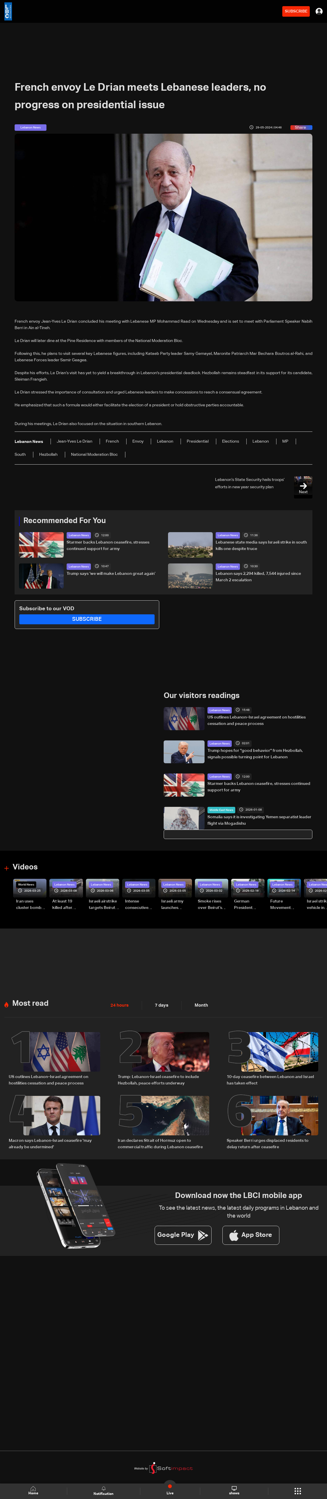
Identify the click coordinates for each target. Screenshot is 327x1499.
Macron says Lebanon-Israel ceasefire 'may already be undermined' (50, 1143)
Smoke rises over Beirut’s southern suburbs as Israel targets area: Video (210, 905)
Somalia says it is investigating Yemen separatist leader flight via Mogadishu (259, 820)
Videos (25, 867)
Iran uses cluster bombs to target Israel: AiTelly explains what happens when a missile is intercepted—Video (31, 905)
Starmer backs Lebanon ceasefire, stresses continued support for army (108, 545)
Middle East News (221, 809)
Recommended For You (64, 521)
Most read (30, 1003)
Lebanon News (79, 535)
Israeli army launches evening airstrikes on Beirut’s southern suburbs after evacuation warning (174, 905)
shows (234, 1490)
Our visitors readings (202, 696)
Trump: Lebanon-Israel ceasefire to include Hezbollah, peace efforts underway (158, 1080)
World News (26, 884)
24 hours (118, 1005)
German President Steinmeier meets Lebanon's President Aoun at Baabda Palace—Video (249, 905)
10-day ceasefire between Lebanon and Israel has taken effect (270, 1080)
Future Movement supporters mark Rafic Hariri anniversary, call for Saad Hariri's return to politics (283, 905)
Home (34, 1491)
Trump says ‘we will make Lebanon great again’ (111, 573)
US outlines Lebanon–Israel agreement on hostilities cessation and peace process (256, 720)
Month (199, 1005)
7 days (160, 1005)
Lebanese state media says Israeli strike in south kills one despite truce (261, 545)
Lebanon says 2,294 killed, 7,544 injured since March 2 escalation (258, 576)
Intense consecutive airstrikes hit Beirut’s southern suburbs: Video (139, 905)
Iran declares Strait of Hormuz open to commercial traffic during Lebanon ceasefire (160, 1143)
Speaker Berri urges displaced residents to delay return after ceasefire (268, 1143)
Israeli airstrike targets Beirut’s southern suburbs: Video (103, 905)
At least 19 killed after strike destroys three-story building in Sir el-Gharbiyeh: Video (66, 905)
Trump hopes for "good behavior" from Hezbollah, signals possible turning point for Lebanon (255, 753)
